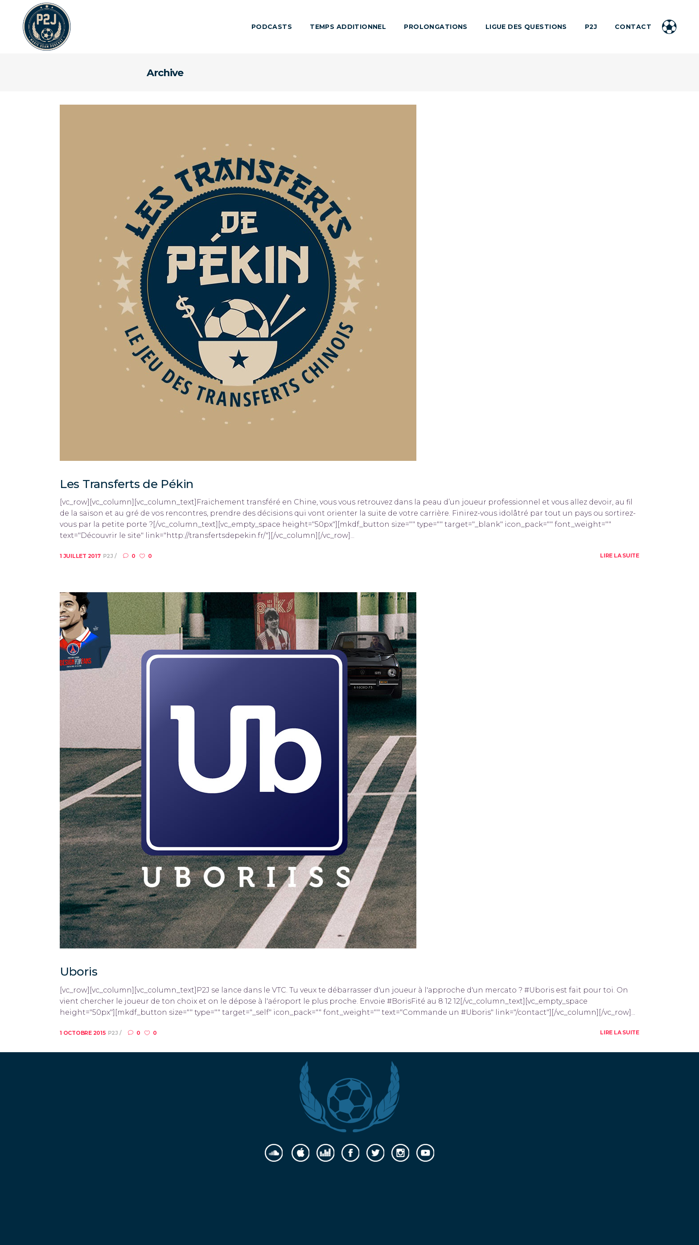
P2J (109, 556)
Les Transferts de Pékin (126, 484)
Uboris (78, 971)
